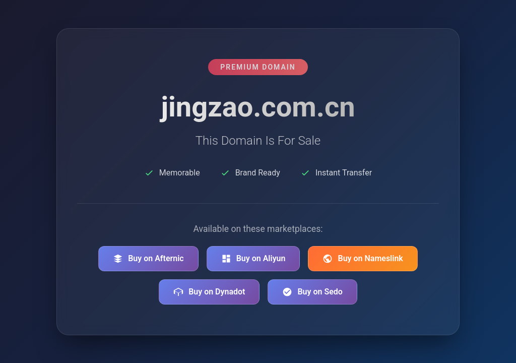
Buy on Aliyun (253, 259)
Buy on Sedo (312, 292)
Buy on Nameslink (362, 259)
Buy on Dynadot (209, 292)
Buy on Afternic (148, 259)
